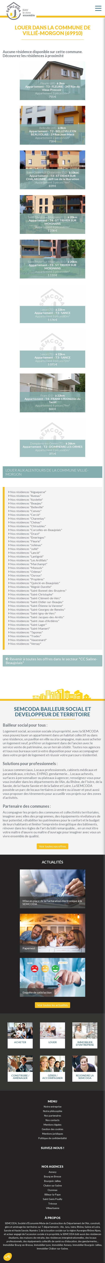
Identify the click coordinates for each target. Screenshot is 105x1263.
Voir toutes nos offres (52, 846)
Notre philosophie (52, 1111)
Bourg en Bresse (52, 1176)
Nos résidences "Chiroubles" (27, 526)
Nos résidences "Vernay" (24, 643)
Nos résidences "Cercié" (24, 514)
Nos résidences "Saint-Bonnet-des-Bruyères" (37, 590)
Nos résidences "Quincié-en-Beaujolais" (34, 583)
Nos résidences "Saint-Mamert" (29, 628)
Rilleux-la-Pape (52, 1194)
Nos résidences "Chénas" (24, 522)
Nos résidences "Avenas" (24, 495)
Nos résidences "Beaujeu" (25, 503)
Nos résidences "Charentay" (26, 518)
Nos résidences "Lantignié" (26, 556)
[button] (7, 1257)
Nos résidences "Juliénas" (25, 545)
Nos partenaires (52, 1115)
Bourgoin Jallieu (52, 1181)
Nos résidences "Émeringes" (26, 537)
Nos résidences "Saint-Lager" (27, 624)
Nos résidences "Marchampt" (27, 564)
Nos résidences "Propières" (26, 579)
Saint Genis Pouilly (52, 1199)
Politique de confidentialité (52, 1138)
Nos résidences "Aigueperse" (27, 492)
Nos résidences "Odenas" (25, 571)
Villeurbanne (52, 1208)
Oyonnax (52, 1190)
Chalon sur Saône (52, 1185)
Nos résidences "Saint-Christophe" (30, 594)
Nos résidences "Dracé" (24, 533)
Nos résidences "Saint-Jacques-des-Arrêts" (36, 617)
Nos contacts (52, 1120)
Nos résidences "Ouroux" (25, 575)
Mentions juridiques (52, 1133)
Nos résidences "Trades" (24, 636)
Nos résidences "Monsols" (25, 567)
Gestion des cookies (52, 1129)
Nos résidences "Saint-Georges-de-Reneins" (36, 609)
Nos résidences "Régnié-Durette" (30, 586)
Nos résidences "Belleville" (26, 507)
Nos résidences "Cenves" (24, 511)
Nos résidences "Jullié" (23, 548)
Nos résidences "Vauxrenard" (27, 640)
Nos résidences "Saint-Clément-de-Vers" (34, 598)
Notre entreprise (52, 1106)
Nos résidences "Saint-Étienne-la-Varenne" (35, 605)
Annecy (52, 1172)
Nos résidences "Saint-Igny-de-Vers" (32, 613)
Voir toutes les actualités (52, 1005)
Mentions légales (52, 1124)
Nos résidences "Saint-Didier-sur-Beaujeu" (35, 602)
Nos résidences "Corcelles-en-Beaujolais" (35, 530)
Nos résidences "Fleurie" (24, 541)
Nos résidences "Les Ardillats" (28, 560)
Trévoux (52, 1203)
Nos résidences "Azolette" (25, 499)
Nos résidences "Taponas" (25, 632)
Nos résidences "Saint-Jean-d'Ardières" (33, 621)
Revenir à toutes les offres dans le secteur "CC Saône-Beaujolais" (51, 661)
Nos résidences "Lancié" (24, 552)
